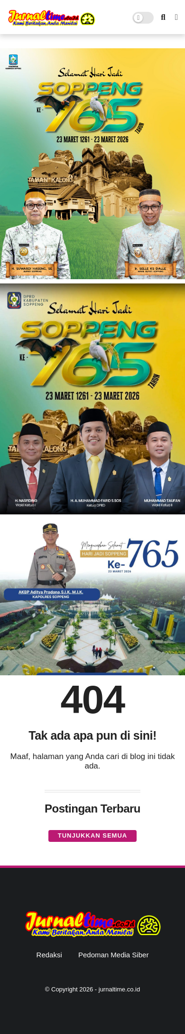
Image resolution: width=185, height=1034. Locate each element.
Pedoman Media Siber (113, 955)
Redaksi (49, 955)
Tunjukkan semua (92, 835)
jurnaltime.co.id (119, 989)
